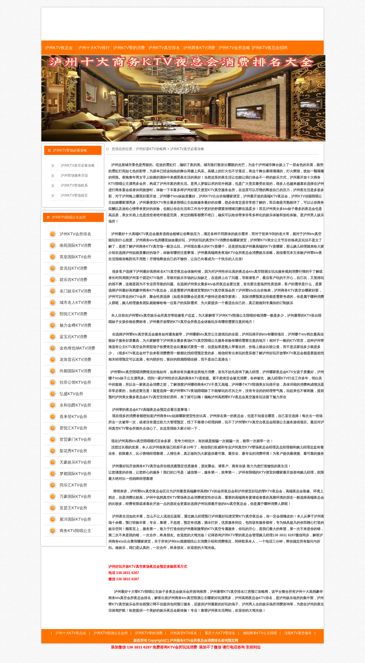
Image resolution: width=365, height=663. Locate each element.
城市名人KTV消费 (75, 302)
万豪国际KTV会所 (75, 496)
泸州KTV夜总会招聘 (269, 47)
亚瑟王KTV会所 (73, 508)
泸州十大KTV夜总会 (71, 633)
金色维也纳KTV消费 (77, 348)
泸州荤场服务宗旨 (74, 175)
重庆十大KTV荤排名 (220, 633)
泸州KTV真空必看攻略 (78, 165)
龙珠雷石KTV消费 (75, 359)
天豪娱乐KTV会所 (75, 462)
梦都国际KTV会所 (75, 473)
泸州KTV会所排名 (75, 234)
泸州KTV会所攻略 (234, 47)
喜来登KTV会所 (73, 416)
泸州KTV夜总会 (59, 47)
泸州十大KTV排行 (94, 47)
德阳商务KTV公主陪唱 (260, 633)
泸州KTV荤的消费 (129, 47)
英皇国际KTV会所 (75, 256)
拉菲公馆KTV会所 (75, 382)
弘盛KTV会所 (71, 393)
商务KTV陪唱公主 (75, 530)
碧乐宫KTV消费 (73, 279)
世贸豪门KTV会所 (75, 439)
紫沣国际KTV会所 (75, 519)
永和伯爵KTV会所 (75, 405)
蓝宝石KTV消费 (73, 336)
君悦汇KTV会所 (73, 428)
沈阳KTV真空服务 (297, 633)
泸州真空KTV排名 (183, 633)
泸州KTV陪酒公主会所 (110, 633)
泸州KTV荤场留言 (74, 195)
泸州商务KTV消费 (199, 47)
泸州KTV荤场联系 (74, 185)
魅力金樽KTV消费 (75, 325)
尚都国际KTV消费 (75, 371)
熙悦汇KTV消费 (73, 314)
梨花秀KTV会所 (73, 450)
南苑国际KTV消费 (75, 245)
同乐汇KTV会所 (73, 485)
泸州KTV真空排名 (164, 47)
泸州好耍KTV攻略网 (151, 149)
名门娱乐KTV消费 (75, 291)
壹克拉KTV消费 (73, 268)
